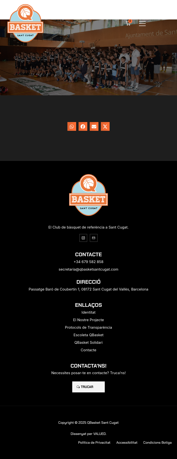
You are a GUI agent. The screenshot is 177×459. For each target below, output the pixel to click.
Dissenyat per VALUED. (88, 434)
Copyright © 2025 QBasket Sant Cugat (88, 422)
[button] (142, 23)
